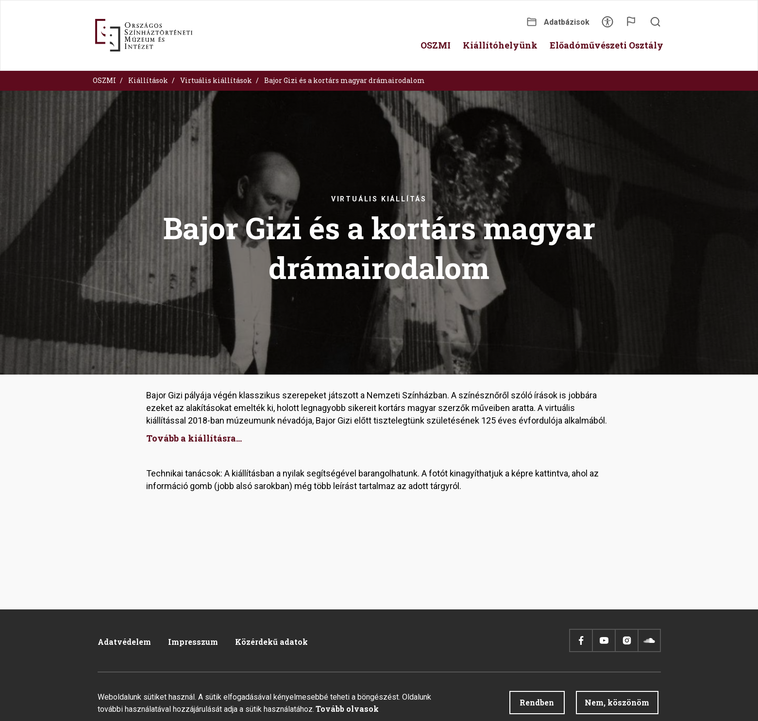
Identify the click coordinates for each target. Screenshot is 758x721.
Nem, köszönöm (617, 705)
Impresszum (193, 642)
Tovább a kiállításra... (194, 438)
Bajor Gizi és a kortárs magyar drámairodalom (344, 80)
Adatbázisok (567, 22)
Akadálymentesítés (607, 25)
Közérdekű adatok (271, 642)
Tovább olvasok (347, 711)
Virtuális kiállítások (216, 80)
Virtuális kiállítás (379, 199)
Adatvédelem (124, 642)
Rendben (537, 705)
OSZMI (104, 80)
